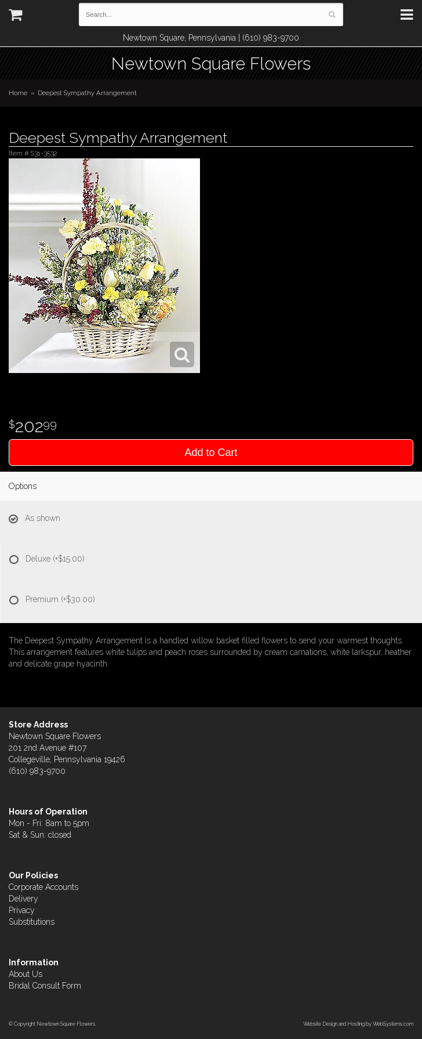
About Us (25, 974)
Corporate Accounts (43, 887)
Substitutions (31, 921)
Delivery (23, 898)
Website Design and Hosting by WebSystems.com (358, 1023)
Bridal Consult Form (45, 985)
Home (18, 93)
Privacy (22, 910)
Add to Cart (210, 452)
